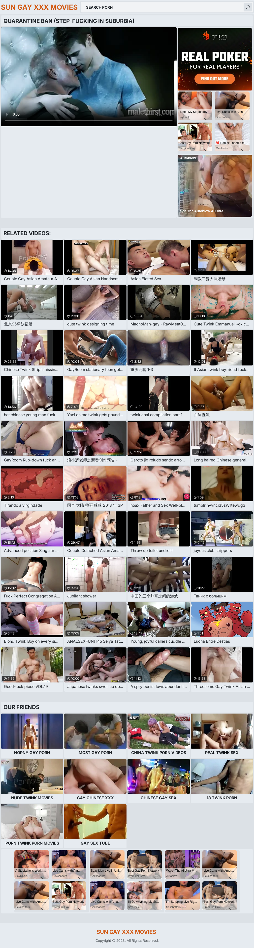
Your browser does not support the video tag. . (89, 76)
